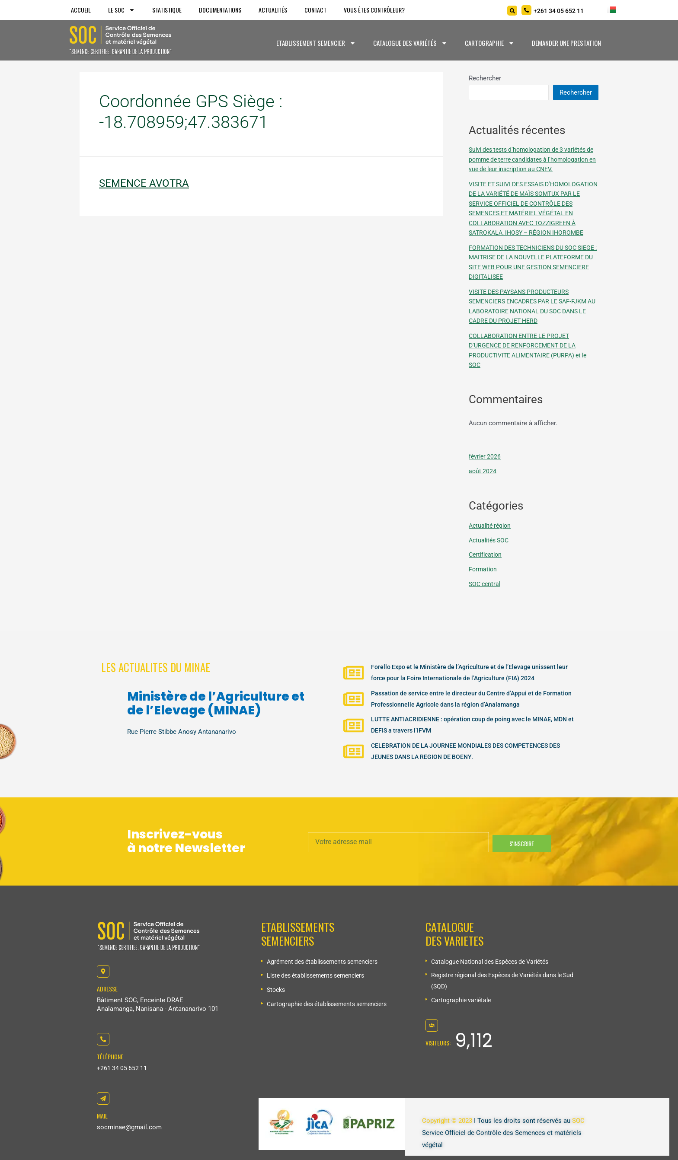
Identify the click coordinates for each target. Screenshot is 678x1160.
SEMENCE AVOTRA (144, 183)
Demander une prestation (566, 43)
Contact (315, 9)
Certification (487, 574)
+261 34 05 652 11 (123, 1068)
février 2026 (485, 476)
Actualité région (492, 545)
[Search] (512, 11)
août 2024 (483, 490)
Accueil (81, 9)
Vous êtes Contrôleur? (374, 9)
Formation (484, 589)
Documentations (220, 9)
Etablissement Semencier (316, 43)
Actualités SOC (490, 560)
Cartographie (490, 43)
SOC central (486, 603)
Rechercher (485, 78)
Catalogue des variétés (410, 43)
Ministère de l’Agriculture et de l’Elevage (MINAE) (215, 696)
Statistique (167, 9)
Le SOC (121, 10)
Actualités (273, 9)
